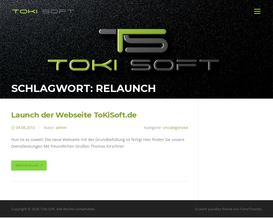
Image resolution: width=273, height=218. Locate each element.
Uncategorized (175, 128)
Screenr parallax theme (213, 209)
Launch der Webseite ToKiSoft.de (73, 115)
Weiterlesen (28, 166)
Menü (257, 11)
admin (61, 128)
